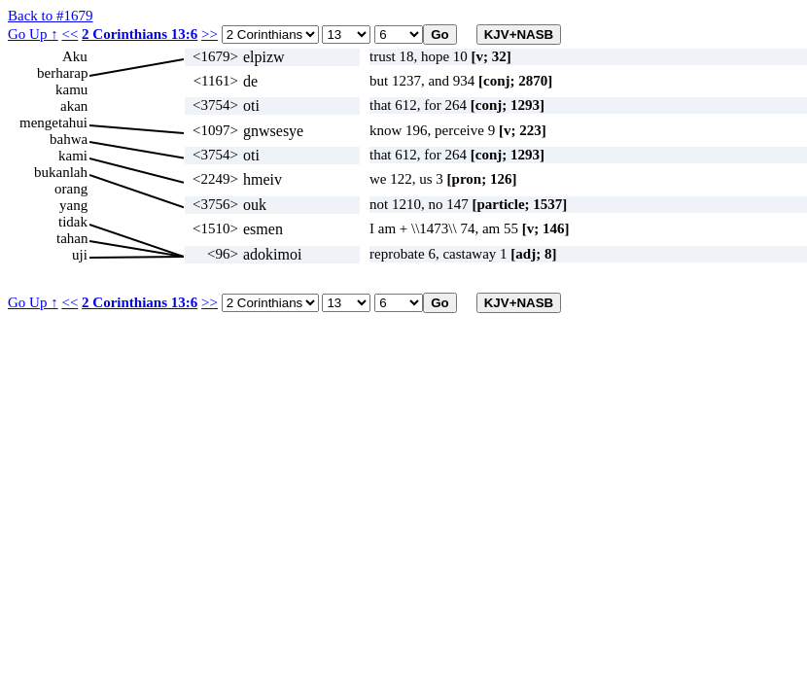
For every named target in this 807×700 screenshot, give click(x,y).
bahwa (69, 139)
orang (71, 188)
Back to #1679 (50, 15)
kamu (71, 89)
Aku (75, 56)
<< (69, 34)
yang (73, 205)
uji (80, 254)
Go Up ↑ (33, 34)
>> (209, 34)
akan (74, 106)
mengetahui (53, 122)
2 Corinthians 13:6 (139, 34)
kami (73, 155)
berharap (62, 73)
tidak (73, 221)
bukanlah (61, 172)
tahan (72, 238)
